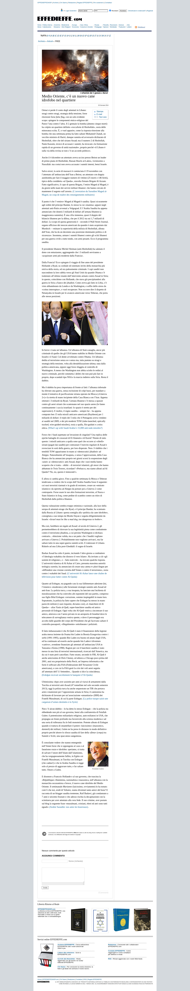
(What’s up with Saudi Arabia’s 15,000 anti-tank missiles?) (75, 428)
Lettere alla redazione (66, 955)
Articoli (50, 41)
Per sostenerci (98, 3)
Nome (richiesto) (76, 861)
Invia (45, 890)
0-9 (48, 36)
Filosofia (106, 25)
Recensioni (113, 25)
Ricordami (115, 11)
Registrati (150, 11)
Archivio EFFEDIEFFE (66, 947)
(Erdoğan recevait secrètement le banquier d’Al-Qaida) (67, 675)
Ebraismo (57, 27)
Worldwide (113, 27)
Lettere (129, 27)
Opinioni (105, 27)
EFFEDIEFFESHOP (45, 3)
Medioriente (65, 25)
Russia (97, 25)
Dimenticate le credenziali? (137, 11)
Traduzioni (122, 27)
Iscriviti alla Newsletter (66, 962)
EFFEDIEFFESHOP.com (46, 912)
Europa (74, 25)
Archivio (55, 3)
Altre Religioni (66, 27)
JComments (103, 896)
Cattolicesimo (47, 27)
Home (39, 25)
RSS (109, 962)
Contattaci (108, 3)
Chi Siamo (63, 3)
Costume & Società (86, 27)
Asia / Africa (84, 25)
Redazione (72, 3)
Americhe (57, 25)
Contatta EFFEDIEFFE (116, 954)
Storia (39, 27)
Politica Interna (47, 25)
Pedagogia (98, 27)
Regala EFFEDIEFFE (84, 3)
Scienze (121, 25)
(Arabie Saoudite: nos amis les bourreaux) (68, 807)
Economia (75, 27)
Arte (128, 25)
